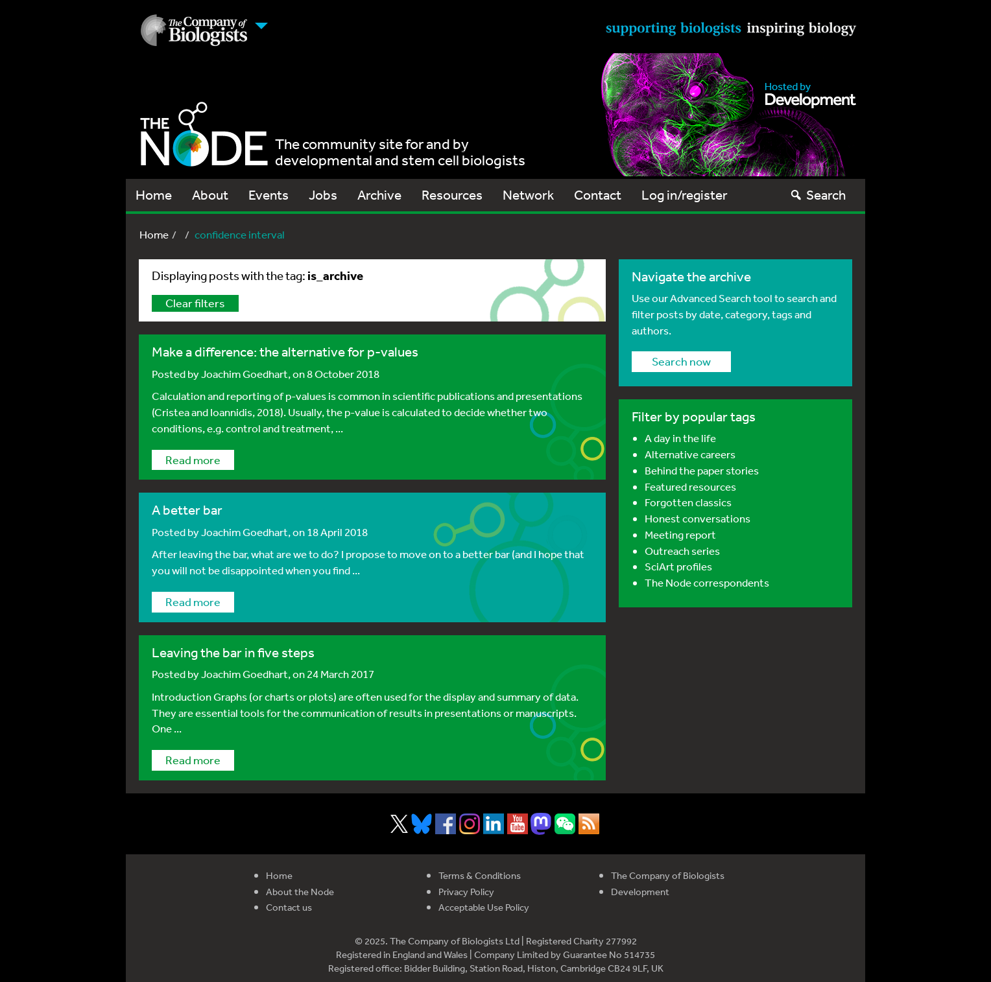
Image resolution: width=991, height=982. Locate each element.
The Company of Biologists (667, 875)
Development (640, 891)
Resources (452, 195)
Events (268, 195)
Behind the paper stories (702, 470)
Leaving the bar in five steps (233, 652)
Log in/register (684, 195)
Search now (681, 361)
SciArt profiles (678, 566)
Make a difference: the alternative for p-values (285, 352)
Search (817, 195)
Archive (379, 195)
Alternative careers (690, 454)
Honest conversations (697, 518)
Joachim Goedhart (244, 373)
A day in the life (680, 438)
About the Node (300, 891)
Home (154, 195)
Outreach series (682, 550)
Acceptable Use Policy (483, 907)
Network (528, 195)
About (210, 195)
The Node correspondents (707, 582)
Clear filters (195, 303)
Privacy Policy (466, 891)
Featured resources (690, 486)
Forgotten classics (688, 502)
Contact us (289, 907)
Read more (193, 459)
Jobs (323, 195)
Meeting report (680, 534)
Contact (597, 195)
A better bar (187, 510)
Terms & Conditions (479, 875)
